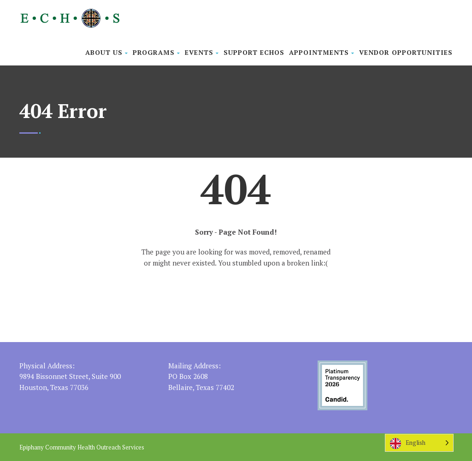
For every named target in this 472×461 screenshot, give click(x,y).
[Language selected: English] (419, 443)
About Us (106, 52)
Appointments (321, 52)
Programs (156, 52)
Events (202, 52)
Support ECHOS (254, 52)
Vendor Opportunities (406, 52)
